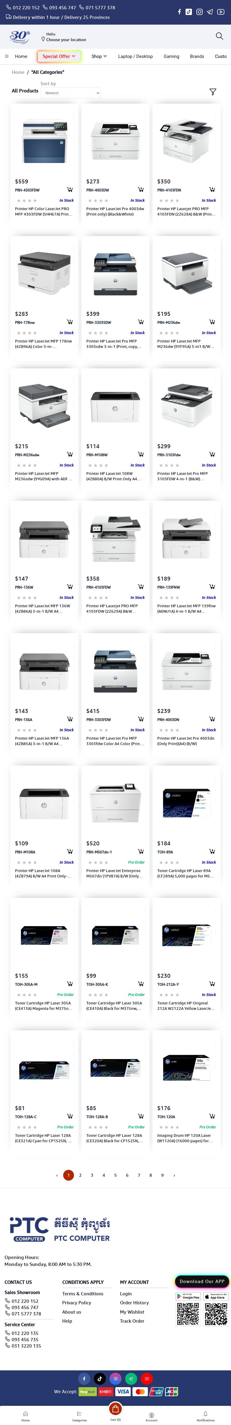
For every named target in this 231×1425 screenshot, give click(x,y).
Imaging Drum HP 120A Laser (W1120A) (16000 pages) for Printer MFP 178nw (184, 1138)
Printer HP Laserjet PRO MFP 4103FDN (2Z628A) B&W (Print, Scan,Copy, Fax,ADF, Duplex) (185, 211)
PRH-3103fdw (168, 455)
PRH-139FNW (168, 587)
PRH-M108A (25, 852)
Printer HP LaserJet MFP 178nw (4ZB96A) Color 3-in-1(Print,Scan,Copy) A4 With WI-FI (43, 344)
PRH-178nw (25, 322)
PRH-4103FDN (169, 190)
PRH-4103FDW (98, 587)
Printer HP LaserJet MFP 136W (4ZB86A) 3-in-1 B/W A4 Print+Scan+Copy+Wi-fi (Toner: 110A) (43, 608)
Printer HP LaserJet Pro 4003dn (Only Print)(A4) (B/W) (185, 741)
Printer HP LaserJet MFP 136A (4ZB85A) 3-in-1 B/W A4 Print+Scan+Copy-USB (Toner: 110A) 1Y (42, 741)
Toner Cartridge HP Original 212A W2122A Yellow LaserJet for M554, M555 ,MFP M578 (184, 1006)
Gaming (171, 56)
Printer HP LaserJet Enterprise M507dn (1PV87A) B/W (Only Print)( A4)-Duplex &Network (113, 873)
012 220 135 (25, 1333)
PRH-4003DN (168, 719)
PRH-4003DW (97, 190)
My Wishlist (132, 1312)
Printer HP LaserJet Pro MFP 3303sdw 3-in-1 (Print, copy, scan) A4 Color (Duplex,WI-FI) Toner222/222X (112, 344)
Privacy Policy (76, 1303)
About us (71, 1312)
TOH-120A (166, 1117)
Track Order (132, 1321)
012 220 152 (26, 8)
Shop (99, 56)
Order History (134, 1303)
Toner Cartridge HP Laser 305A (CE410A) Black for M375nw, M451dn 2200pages (114, 1006)
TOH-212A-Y (168, 984)
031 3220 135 (26, 1346)
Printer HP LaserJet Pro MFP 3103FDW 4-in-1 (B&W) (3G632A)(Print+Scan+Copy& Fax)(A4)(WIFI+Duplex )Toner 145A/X (184, 476)
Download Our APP (202, 1282)
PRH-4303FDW (27, 190)
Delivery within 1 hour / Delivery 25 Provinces (61, 17)
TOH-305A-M (26, 984)
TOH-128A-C (25, 1117)
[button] (59, 56)
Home (18, 72)
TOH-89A (165, 852)
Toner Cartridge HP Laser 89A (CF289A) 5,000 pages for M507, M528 (186, 873)
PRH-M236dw (168, 322)
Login (126, 1294)
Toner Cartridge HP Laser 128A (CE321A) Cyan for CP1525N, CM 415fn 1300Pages (44, 1138)
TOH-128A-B (97, 1117)
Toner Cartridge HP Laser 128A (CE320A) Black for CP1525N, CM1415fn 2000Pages (114, 1138)
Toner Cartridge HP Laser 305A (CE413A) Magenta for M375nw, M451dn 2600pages (43, 1006)
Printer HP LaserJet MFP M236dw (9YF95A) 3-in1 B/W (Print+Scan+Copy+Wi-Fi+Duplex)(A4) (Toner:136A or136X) (183, 344)
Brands (197, 56)
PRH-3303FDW (98, 719)
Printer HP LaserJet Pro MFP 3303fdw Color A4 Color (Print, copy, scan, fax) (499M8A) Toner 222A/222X (114, 741)
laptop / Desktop (135, 56)
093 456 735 (25, 1340)
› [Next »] (174, 1175)
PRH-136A (23, 719)
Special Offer (59, 56)
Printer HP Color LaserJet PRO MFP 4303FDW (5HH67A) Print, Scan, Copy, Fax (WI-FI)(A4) (43, 211)
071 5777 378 (100, 8)
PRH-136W (24, 587)
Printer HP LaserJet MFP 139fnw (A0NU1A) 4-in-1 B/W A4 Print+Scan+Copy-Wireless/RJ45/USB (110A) (186, 608)
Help (67, 1321)
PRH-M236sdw (27, 455)
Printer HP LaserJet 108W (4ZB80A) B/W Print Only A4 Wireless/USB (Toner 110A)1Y (113, 476)
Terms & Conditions (82, 1294)
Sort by (48, 84)
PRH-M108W (96, 455)
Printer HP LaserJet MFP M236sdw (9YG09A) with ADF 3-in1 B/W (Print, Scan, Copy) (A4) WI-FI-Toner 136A (43, 476)
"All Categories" (47, 72)
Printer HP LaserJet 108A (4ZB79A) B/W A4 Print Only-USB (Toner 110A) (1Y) (41, 873)
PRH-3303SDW (98, 322)
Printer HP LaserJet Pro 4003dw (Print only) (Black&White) (115, 211)
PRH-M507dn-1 (99, 852)
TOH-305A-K (97, 984)
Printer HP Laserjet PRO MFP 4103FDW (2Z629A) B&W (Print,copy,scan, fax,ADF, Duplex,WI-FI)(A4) (112, 608)
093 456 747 (62, 8)
